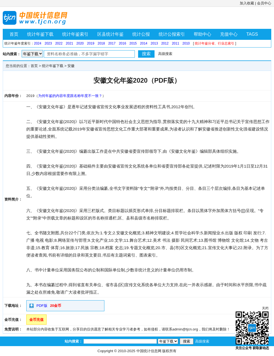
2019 (91, 43)
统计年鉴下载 (40, 34)
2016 (122, 43)
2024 (37, 43)
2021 (69, 43)
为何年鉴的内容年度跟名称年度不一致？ (70, 96)
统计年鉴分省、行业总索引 (214, 43)
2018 (101, 43)
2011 (175, 43)
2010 (186, 43)
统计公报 (141, 34)
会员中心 (264, 3)
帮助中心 (202, 34)
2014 (143, 43)
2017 (112, 43)
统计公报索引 (172, 34)
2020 (80, 43)
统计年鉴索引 (75, 34)
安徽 (71, 66)
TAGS (252, 34)
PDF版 (41, 306)
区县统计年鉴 (110, 34)
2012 (165, 43)
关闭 (265, 308)
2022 (58, 43)
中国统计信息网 (148, 351)
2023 (48, 43)
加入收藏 (247, 3)
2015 (133, 43)
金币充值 (36, 320)
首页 (14, 34)
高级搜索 (165, 54)
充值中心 (229, 34)
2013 (154, 43)
